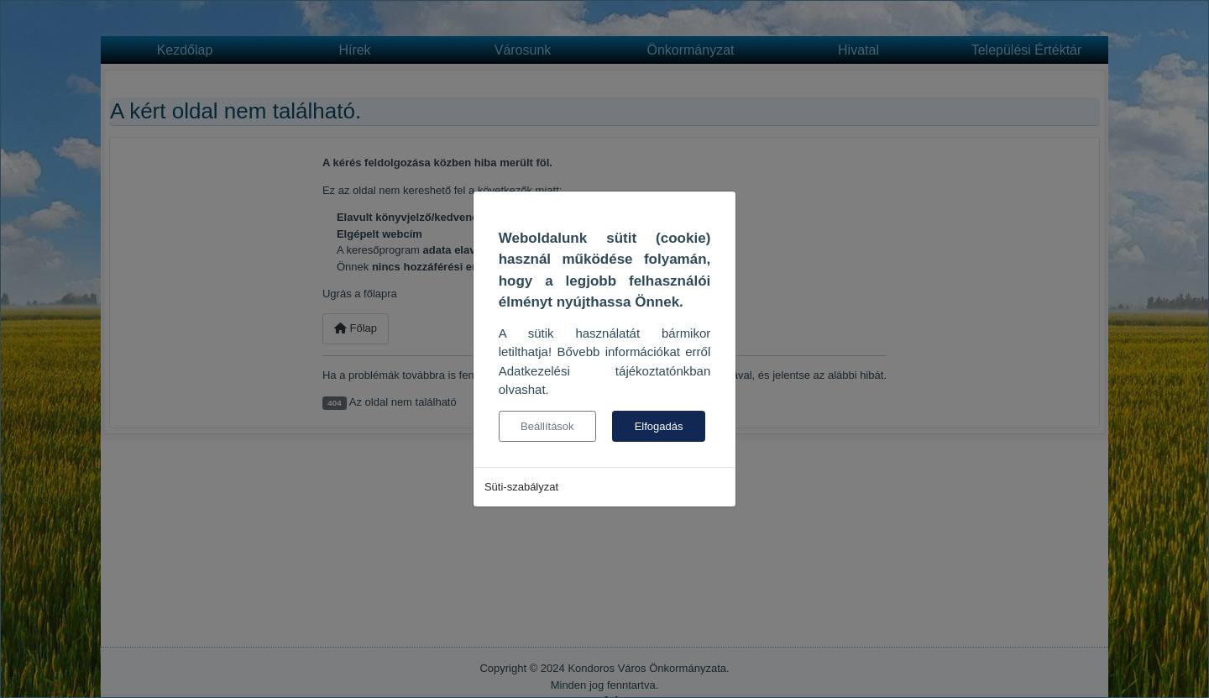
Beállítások (547, 426)
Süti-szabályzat (521, 486)
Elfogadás (659, 426)
